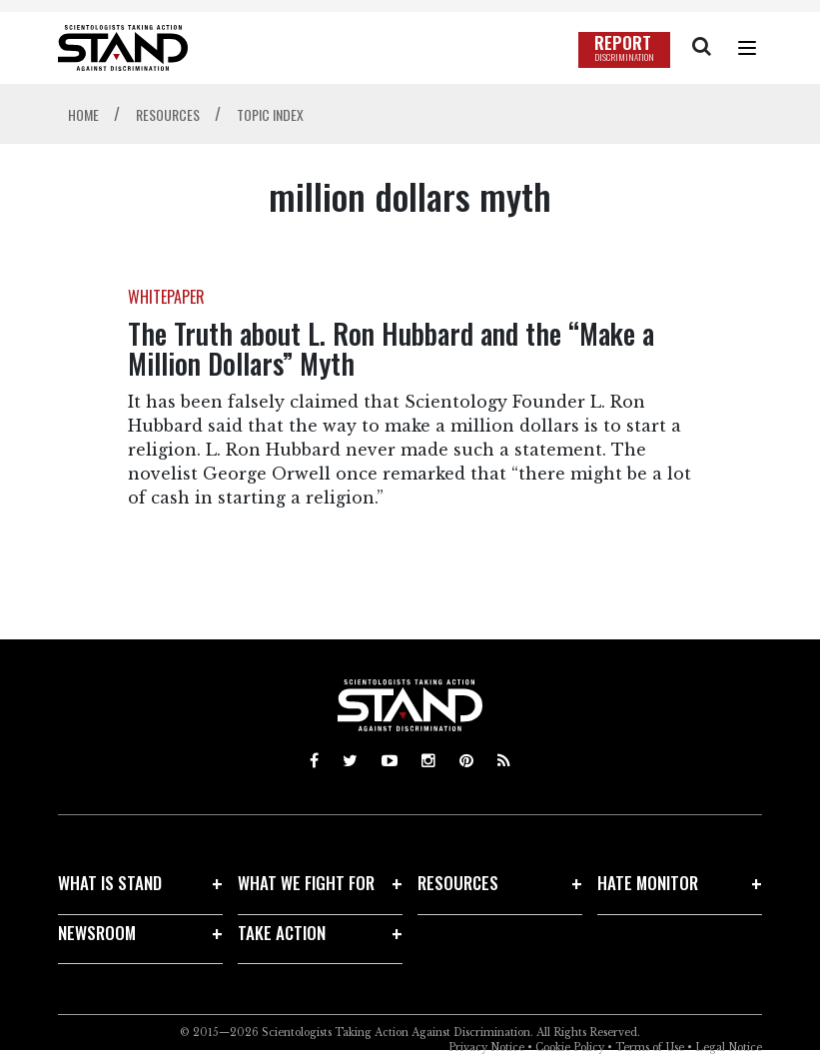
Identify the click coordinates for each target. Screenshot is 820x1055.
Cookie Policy (569, 1047)
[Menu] (747, 48)
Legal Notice (728, 1047)
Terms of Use (649, 1047)
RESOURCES (457, 882)
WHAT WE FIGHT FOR (306, 882)
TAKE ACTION (282, 932)
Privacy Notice (486, 1047)
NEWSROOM (97, 932)
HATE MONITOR (647, 882)
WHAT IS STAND (110, 882)
